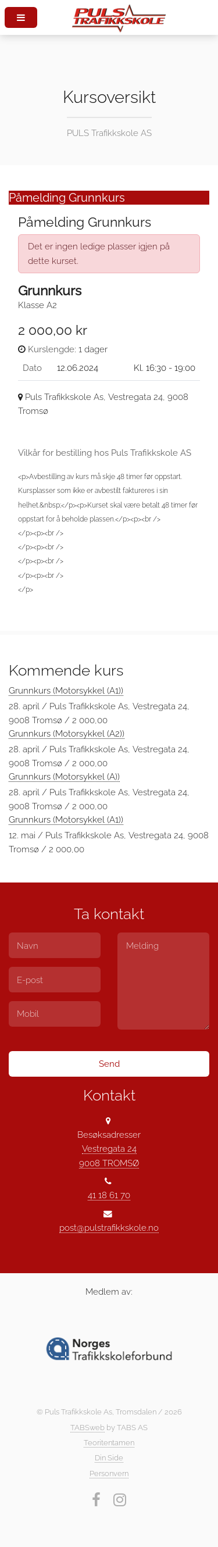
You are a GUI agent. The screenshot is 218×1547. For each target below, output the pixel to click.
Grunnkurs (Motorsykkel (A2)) (66, 733)
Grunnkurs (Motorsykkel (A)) (64, 776)
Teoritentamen (109, 1442)
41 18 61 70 (109, 1195)
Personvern (109, 1473)
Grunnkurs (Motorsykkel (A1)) (66, 690)
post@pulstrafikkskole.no (109, 1227)
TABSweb (87, 1427)
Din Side (109, 1457)
